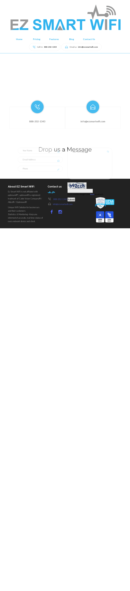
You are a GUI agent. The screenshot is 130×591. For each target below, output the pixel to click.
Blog (71, 39)
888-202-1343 (60, 199)
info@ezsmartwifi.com (63, 204)
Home (19, 39)
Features (54, 39)
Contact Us (89, 39)
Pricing (36, 39)
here (92, 253)
